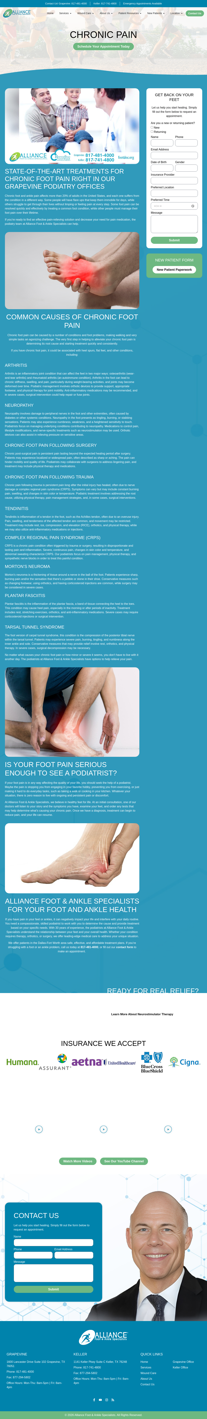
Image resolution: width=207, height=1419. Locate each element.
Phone (179, 137)
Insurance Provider (162, 174)
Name (154, 137)
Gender (179, 162)
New (156, 127)
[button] (72, 126)
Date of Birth (158, 162)
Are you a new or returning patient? (173, 123)
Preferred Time (160, 200)
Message (156, 212)
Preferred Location (162, 187)
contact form (124, 947)
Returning (160, 131)
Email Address (160, 149)
